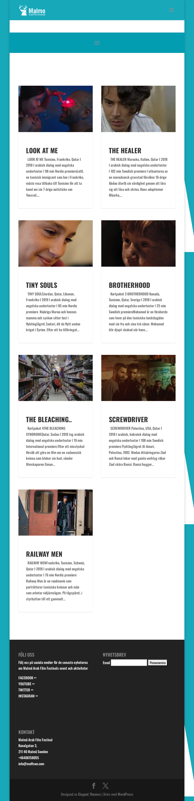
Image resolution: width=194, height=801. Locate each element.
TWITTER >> (25, 689)
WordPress (125, 794)
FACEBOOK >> (27, 677)
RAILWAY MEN (44, 554)
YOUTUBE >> (26, 683)
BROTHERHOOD (129, 285)
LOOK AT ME (42, 150)
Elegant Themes (89, 794)
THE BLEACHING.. (49, 419)
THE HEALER (125, 150)
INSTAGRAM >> (28, 695)
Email (106, 662)
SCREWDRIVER (128, 419)
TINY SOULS (41, 285)
